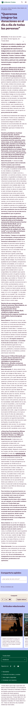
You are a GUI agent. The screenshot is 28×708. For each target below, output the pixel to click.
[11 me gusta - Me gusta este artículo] (24, 37)
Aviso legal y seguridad (8, 677)
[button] (26, 632)
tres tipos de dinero (16, 76)
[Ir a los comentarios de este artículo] (23, 41)
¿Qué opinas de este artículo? (11, 579)
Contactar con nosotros (9, 680)
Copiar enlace (21, 599)
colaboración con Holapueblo (15, 167)
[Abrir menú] (26, 2)
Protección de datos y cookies (10, 674)
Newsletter (5, 671)
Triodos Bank (6, 655)
